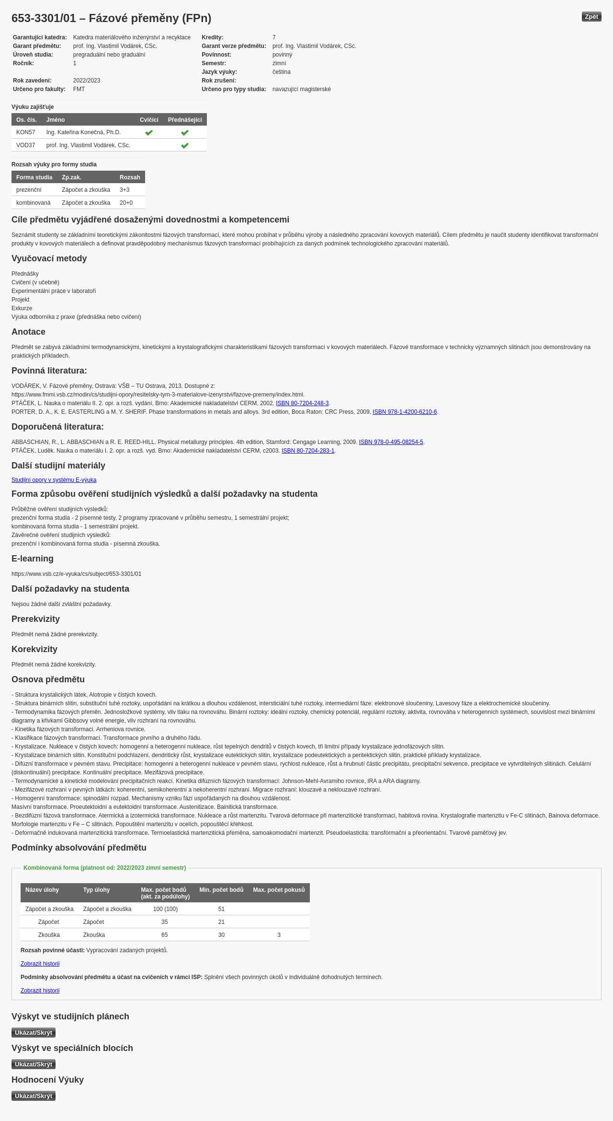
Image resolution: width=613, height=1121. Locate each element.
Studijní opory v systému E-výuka (53, 480)
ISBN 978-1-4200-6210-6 (405, 412)
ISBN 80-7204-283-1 (308, 450)
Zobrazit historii (40, 963)
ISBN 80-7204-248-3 (302, 403)
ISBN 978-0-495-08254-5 (391, 442)
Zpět (591, 16)
